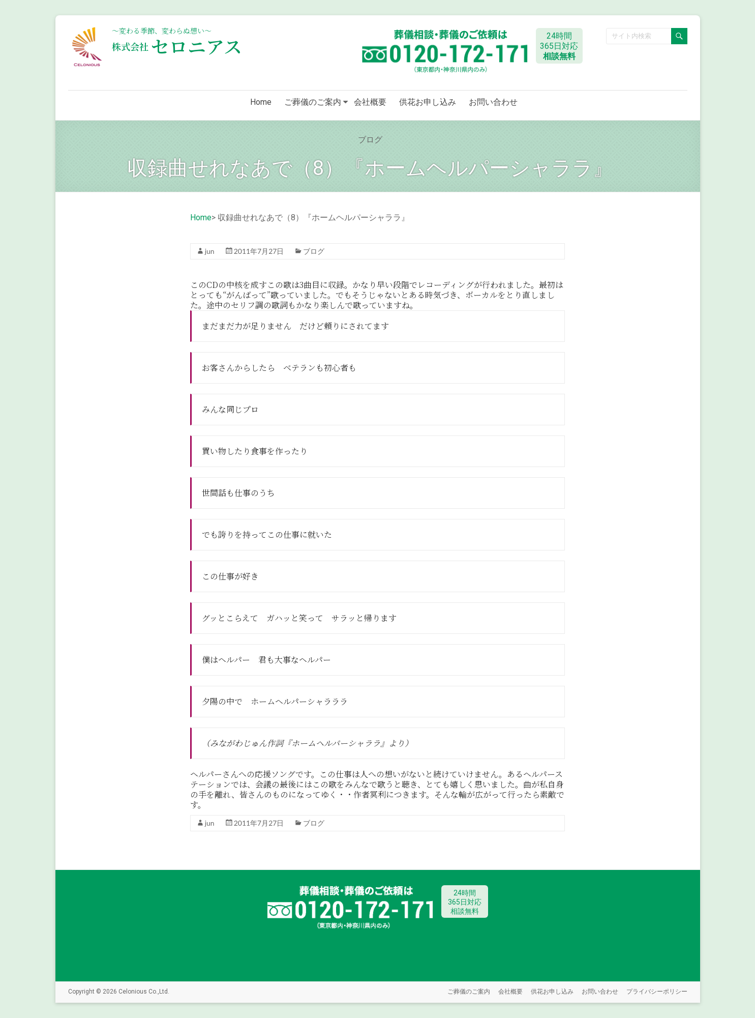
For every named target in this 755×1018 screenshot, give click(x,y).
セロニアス (177, 46)
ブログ (313, 251)
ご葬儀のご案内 (312, 102)
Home (260, 102)
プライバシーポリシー (656, 991)
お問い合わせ (493, 102)
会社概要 (370, 102)
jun (210, 251)
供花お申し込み (427, 102)
